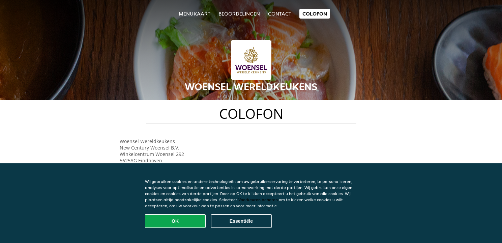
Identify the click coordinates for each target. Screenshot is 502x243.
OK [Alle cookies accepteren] (175, 221)
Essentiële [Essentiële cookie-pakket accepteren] (241, 221)
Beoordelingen (239, 13)
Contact (279, 13)
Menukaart (194, 13)
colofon (314, 13)
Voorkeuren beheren (258, 199)
